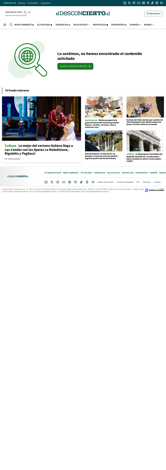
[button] (153, 13)
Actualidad (43, 24)
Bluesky (93, 182)
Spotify (75, 182)
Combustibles (32, 3)
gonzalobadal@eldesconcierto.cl (97, 192)
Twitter (52, 182)
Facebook (46, 182)
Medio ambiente (23, 24)
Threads (87, 182)
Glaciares (21, 3)
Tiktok (81, 182)
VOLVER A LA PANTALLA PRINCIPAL (75, 66)
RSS (138, 182)
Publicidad (147, 182)
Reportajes (99, 24)
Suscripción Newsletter (125, 182)
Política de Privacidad (105, 182)
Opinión (134, 24)
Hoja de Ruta (80, 24)
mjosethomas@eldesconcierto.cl (46, 192)
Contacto (157, 182)
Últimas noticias (53, 173)
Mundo (148, 24)
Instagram (58, 182)
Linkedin (69, 182)
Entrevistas (117, 24)
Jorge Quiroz (45, 3)
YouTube (63, 182)
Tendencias (61, 24)
